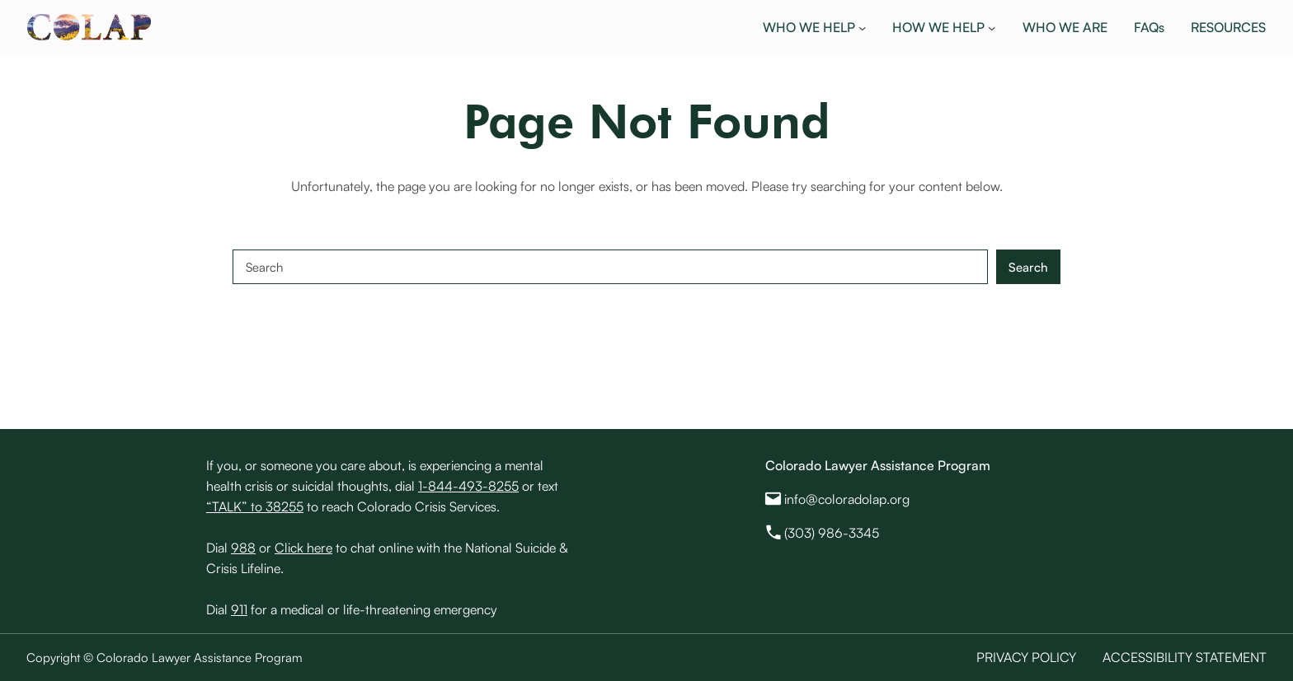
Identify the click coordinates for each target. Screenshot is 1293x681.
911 (239, 609)
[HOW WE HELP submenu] (992, 27)
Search (1028, 267)
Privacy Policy (1026, 657)
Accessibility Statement (1185, 657)
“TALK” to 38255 (254, 506)
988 (243, 547)
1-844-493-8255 (468, 486)
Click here (303, 547)
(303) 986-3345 (831, 533)
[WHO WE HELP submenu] (862, 27)
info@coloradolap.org (847, 499)
